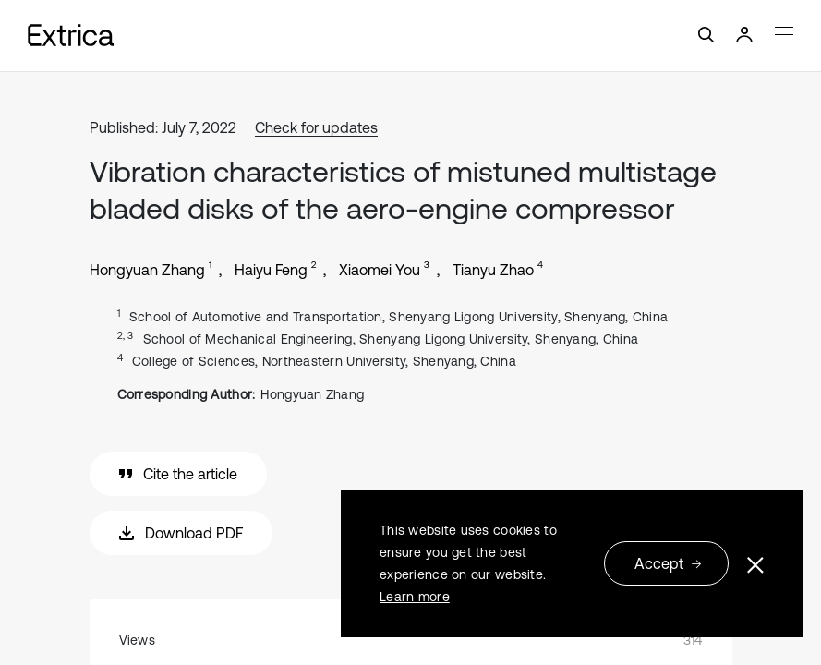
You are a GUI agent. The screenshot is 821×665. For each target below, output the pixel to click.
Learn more (415, 596)
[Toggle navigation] (410, 35)
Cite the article (178, 474)
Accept (668, 563)
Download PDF (181, 533)
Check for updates (316, 127)
